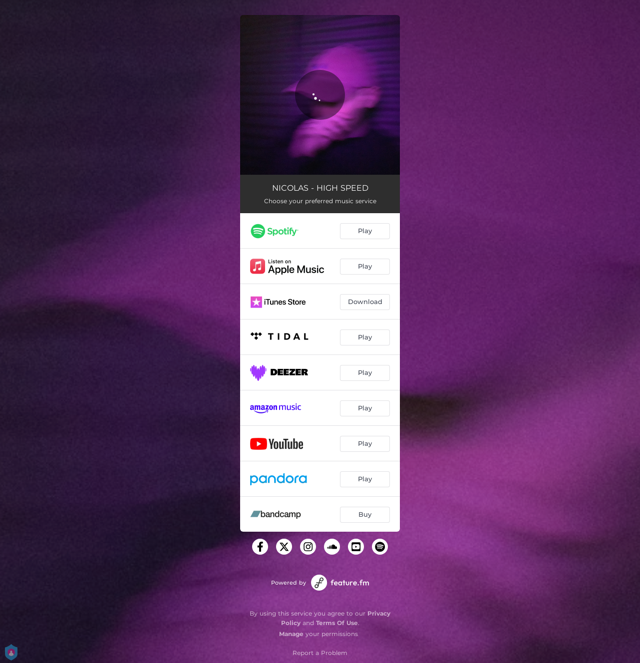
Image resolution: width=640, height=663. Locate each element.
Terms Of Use (337, 623)
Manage (291, 634)
